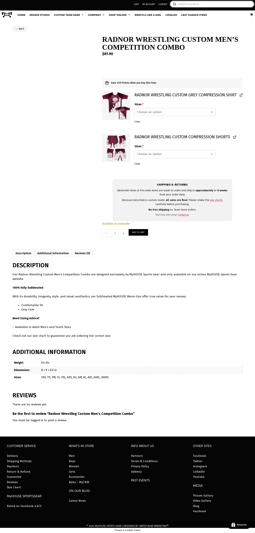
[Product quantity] (115, 233)
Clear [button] (137, 121)
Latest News (77, 501)
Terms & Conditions (144, 461)
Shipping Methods (19, 461)
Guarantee (14, 477)
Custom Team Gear (70, 14)
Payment (13, 466)
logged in (37, 420)
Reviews (12, 482)
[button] (116, 106)
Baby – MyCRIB (79, 482)
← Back (20, 28)
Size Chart (14, 487)
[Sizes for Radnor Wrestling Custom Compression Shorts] (175, 154)
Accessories (76, 477)
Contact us (183, 214)
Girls (72, 471)
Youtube (199, 477)
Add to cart (138, 232)
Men (72, 456)
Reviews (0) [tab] (82, 253)
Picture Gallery (203, 495)
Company (97, 14)
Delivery (12, 456)
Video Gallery (202, 501)
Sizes (139, 104)
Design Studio (40, 15)
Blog (196, 506)
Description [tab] (23, 253)
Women (74, 466)
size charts (216, 200)
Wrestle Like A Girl (147, 15)
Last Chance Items (194, 15)
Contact (162, 4)
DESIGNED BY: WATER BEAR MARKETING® (145, 525)
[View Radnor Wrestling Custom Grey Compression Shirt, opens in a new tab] (241, 95)
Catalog (171, 15)
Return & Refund (18, 471)
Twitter (197, 461)
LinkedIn (199, 471)
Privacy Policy (140, 466)
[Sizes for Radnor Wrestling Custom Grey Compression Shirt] (175, 112)
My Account (148, 4)
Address (136, 471)
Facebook (199, 456)
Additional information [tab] (53, 253)
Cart (136, 4)
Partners (137, 456)
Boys (72, 461)
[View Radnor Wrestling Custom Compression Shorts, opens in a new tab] (234, 137)
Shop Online (121, 14)
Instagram (200, 466)
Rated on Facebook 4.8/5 (24, 506)
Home (21, 15)
